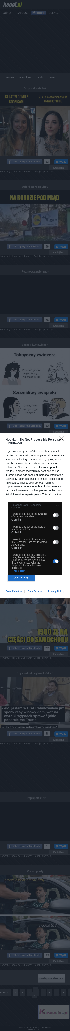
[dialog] (35, 515)
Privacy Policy (56, 591)
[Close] (62, 439)
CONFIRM (21, 578)
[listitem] (35, 506)
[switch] (56, 515)
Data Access (34, 591)
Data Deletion (14, 591)
